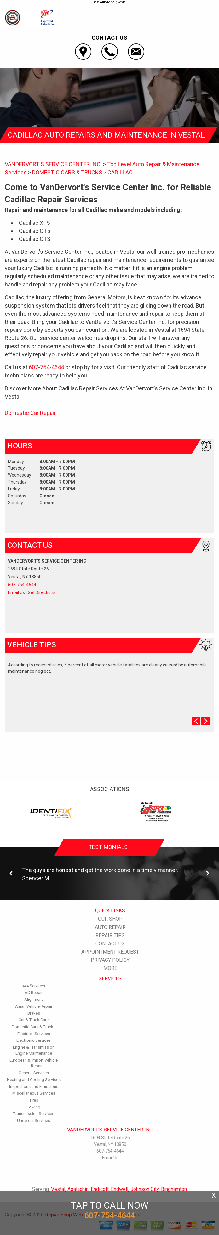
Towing (33, 1107)
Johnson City (144, 1189)
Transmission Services (33, 1113)
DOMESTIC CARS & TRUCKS (67, 172)
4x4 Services (33, 985)
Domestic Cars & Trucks (33, 1026)
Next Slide (205, 721)
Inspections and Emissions (33, 1086)
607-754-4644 (46, 367)
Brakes (33, 1013)
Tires (33, 1100)
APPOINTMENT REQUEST (110, 952)
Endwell (119, 1189)
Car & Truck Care (34, 1019)
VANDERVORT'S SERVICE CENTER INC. (53, 164)
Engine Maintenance (33, 1053)
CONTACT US (110, 944)
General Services (34, 1072)
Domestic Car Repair (30, 413)
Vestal (58, 1189)
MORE (110, 968)
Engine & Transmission (34, 1047)
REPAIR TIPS (110, 935)
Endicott (100, 1189)
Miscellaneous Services (33, 1093)
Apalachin (78, 1189)
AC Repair (34, 992)
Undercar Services (33, 1120)
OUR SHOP (110, 919)
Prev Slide (196, 721)
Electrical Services (33, 1033)
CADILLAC (120, 172)
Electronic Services (33, 1040)
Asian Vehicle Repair (33, 1006)
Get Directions (41, 592)
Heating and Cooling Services (34, 1079)
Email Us (16, 592)
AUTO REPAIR (110, 927)
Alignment (33, 999)
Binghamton (174, 1189)
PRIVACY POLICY (110, 960)
